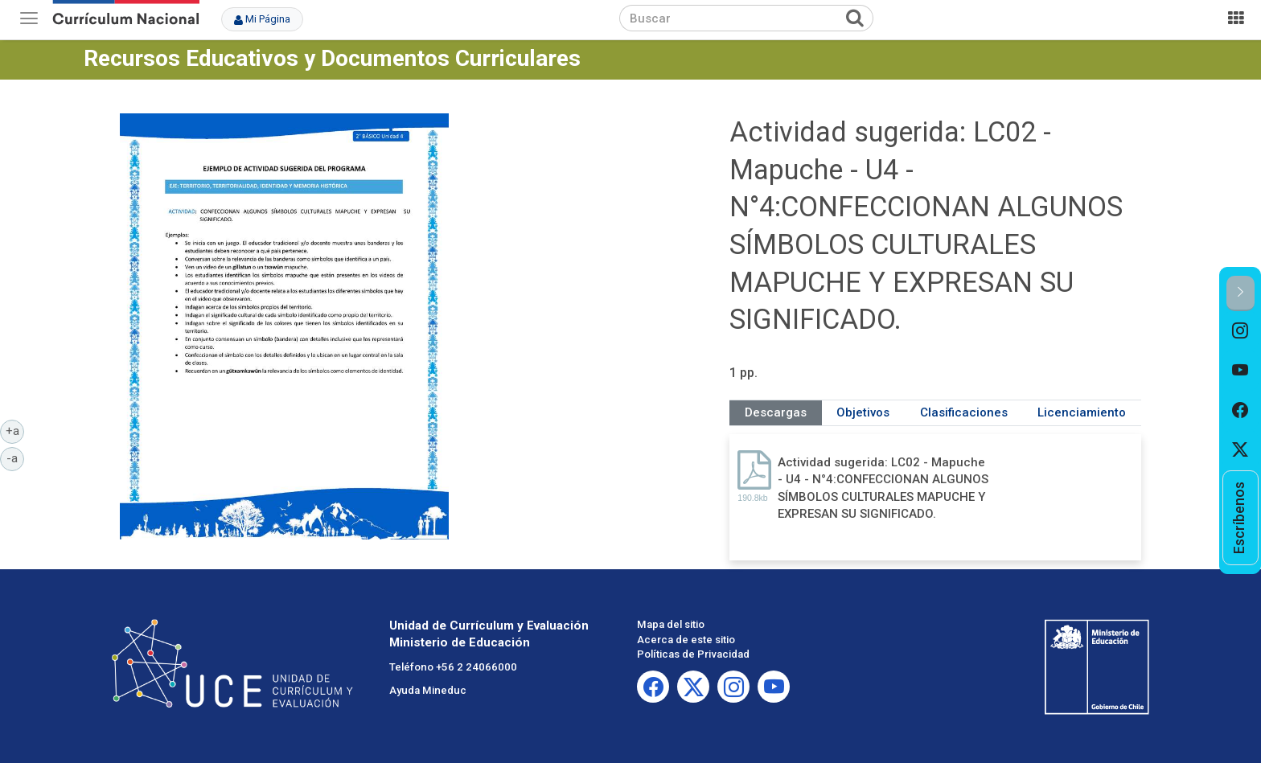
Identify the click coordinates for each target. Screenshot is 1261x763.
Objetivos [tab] (862, 412)
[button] (1240, 293)
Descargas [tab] (776, 412)
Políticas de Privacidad (693, 654)
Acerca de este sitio (686, 640)
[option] (1240, 331)
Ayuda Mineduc (427, 690)
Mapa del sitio (670, 624)
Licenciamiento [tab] (1081, 412)
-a (15, 457)
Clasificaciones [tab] (964, 412)
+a (15, 430)
